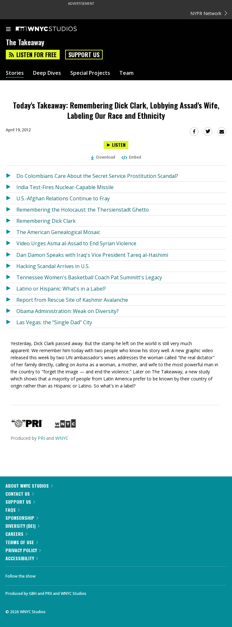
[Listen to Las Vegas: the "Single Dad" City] (11, 322)
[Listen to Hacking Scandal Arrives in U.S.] (11, 266)
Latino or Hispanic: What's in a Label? (61, 288)
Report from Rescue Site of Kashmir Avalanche (72, 299)
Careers (16, 533)
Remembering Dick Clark (46, 220)
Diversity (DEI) (22, 525)
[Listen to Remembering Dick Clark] (11, 220)
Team (126, 73)
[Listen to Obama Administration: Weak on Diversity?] (11, 311)
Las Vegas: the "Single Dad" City (54, 322)
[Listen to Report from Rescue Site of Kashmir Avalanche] (11, 299)
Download (103, 157)
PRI (41, 438)
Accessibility (21, 558)
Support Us (83, 54)
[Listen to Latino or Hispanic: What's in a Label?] (11, 288)
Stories (15, 73)
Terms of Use (21, 542)
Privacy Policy (23, 550)
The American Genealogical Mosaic (58, 232)
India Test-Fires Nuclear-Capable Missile (65, 187)
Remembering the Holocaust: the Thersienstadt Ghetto (82, 209)
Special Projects (90, 73)
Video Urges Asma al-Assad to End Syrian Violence (76, 243)
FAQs (12, 509)
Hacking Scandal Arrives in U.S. (53, 266)
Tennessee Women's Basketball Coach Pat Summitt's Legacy (89, 277)
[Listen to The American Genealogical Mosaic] (11, 232)
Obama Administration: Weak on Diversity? (67, 311)
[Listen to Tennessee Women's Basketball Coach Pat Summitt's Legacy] (11, 277)
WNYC (61, 438)
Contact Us (19, 493)
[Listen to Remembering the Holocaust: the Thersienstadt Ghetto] (11, 209)
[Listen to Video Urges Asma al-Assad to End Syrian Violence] (11, 243)
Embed (131, 157)
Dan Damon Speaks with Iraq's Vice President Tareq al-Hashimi (92, 254)
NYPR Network (208, 13)
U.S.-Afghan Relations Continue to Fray (63, 198)
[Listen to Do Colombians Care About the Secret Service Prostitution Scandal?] (11, 175)
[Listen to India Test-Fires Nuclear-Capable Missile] (11, 187)
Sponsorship (21, 517)
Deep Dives (47, 73)
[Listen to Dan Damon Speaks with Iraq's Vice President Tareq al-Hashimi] (11, 254)
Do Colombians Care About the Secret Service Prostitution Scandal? (97, 175)
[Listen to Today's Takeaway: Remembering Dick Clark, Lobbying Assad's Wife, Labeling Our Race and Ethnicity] (116, 145)
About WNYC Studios (29, 485)
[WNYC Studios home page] (54, 29)
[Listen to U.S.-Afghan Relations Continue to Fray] (11, 198)
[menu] (8, 29)
